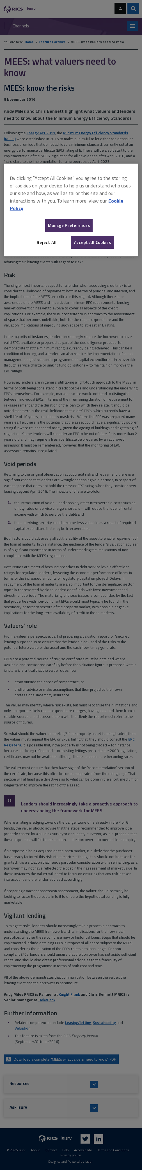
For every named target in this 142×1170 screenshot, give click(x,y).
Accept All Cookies (92, 242)
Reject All (46, 242)
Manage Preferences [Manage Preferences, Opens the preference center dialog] (69, 225)
